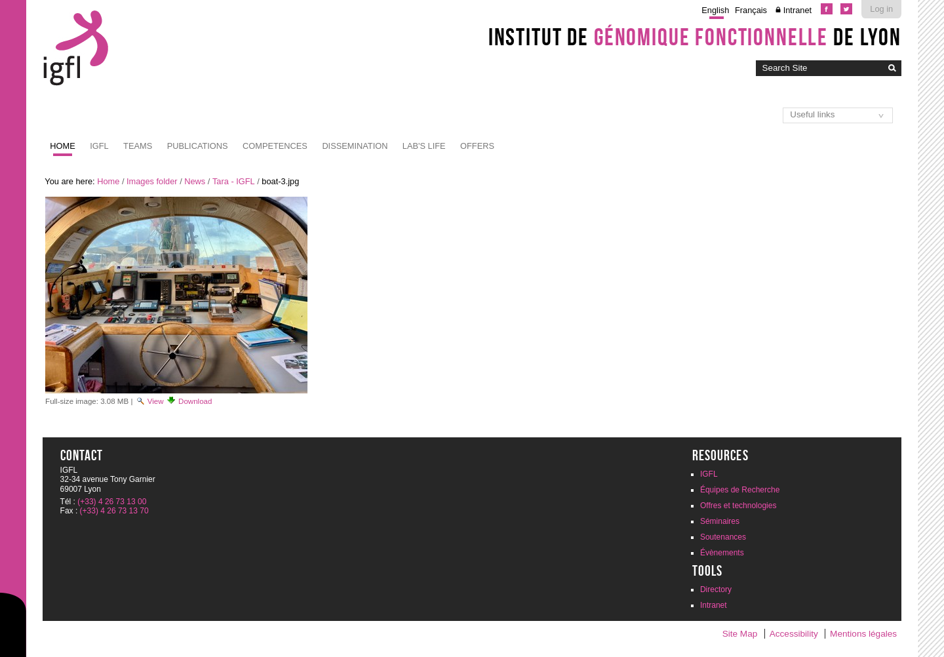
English (715, 10)
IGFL (99, 146)
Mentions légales (863, 634)
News (194, 181)
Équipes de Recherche (739, 489)
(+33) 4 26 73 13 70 (114, 510)
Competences (275, 146)
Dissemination (354, 146)
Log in (881, 9)
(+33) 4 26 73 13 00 (111, 501)
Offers (477, 146)
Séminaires (719, 521)
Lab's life (424, 146)
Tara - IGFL (233, 181)
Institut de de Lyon (694, 37)
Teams (137, 146)
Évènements (722, 552)
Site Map (740, 634)
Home (62, 146)
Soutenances (723, 537)
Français (751, 10)
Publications (197, 146)
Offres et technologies (738, 505)
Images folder (152, 181)
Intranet (797, 10)
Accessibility (794, 634)
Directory (716, 589)
